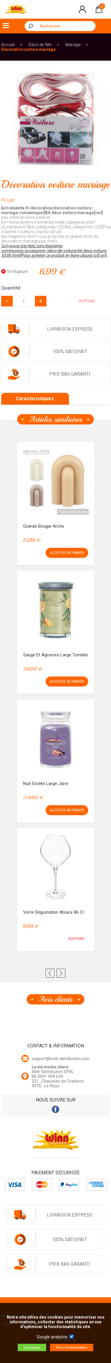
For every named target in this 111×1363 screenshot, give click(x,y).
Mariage (73, 44)
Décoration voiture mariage (28, 49)
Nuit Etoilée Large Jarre (45, 783)
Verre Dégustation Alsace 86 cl (53, 912)
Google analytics (52, 1337)
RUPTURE (82, 301)
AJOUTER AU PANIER (67, 553)
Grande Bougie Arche (43, 526)
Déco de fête (40, 44)
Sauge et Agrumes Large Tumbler (55, 655)
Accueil (8, 44)
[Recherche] (64, 26)
